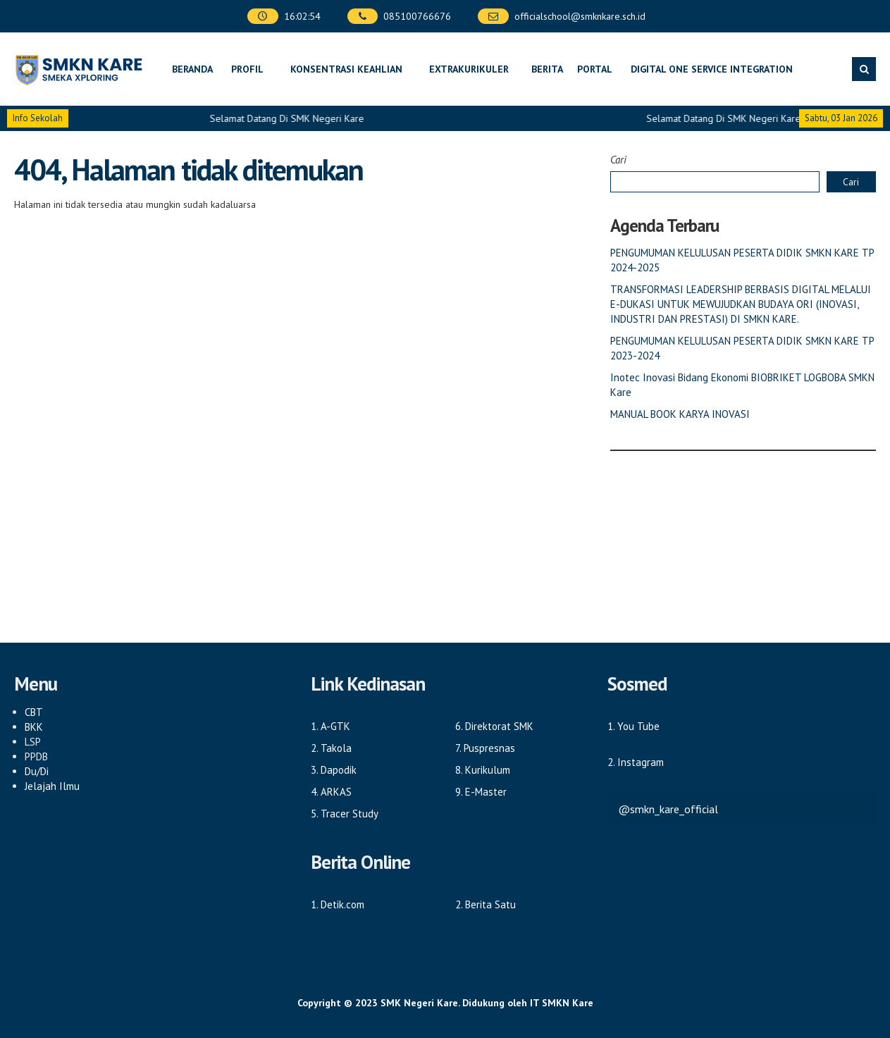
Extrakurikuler (469, 69)
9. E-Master (481, 791)
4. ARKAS (331, 791)
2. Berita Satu (485, 904)
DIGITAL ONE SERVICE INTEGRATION (712, 69)
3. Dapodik (334, 770)
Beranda (192, 69)
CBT (34, 712)
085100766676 (417, 16)
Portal (594, 69)
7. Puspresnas (485, 748)
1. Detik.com (337, 904)
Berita (547, 69)
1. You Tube (633, 726)
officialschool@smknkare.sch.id (579, 16)
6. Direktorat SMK (494, 726)
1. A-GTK (330, 726)
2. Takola (331, 748)
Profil (247, 69)
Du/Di (37, 771)
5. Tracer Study (344, 813)
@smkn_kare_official (668, 809)
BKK (34, 727)
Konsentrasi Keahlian (346, 69)
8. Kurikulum (482, 770)
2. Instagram (635, 762)
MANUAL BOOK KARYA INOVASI (680, 414)
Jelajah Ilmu (52, 786)
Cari (618, 159)
